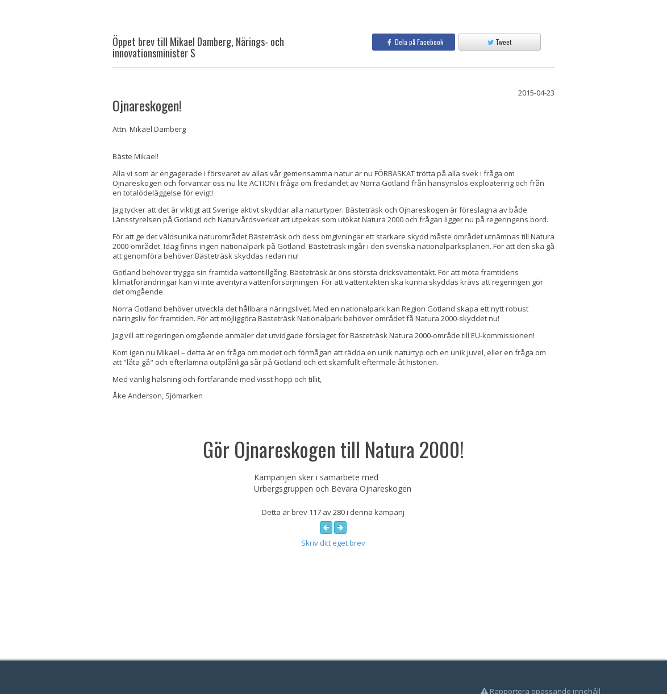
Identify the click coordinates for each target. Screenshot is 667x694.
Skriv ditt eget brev (333, 543)
